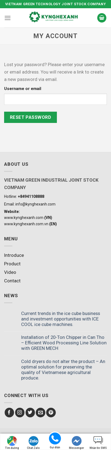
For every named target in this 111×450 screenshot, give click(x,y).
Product (12, 263)
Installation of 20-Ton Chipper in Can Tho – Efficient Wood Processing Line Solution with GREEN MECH (64, 342)
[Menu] (7, 18)
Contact (12, 280)
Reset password (30, 117)
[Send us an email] (40, 412)
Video (10, 272)
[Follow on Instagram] (20, 412)
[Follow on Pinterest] (51, 412)
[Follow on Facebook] (9, 412)
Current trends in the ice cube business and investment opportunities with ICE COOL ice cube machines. (60, 319)
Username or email (22, 88)
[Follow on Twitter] (30, 412)
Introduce (14, 255)
